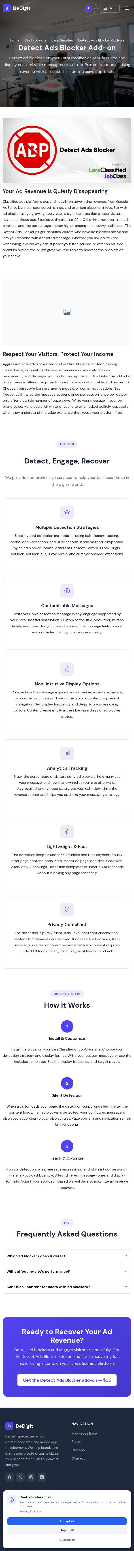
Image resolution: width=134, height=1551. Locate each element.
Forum (76, 1441)
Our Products (35, 40)
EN (110, 8)
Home (14, 40)
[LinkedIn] (42, 1477)
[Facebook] (9, 1477)
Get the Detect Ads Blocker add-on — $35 (67, 1382)
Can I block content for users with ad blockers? (67, 1288)
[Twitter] (20, 1477)
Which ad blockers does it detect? (67, 1258)
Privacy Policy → (30, 1511)
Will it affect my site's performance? (67, 1273)
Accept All (67, 1521)
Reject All (67, 1530)
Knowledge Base (84, 1433)
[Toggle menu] (126, 8)
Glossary (78, 1450)
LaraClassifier (62, 40)
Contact (78, 1458)
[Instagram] (31, 1477)
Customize (67, 1540)
